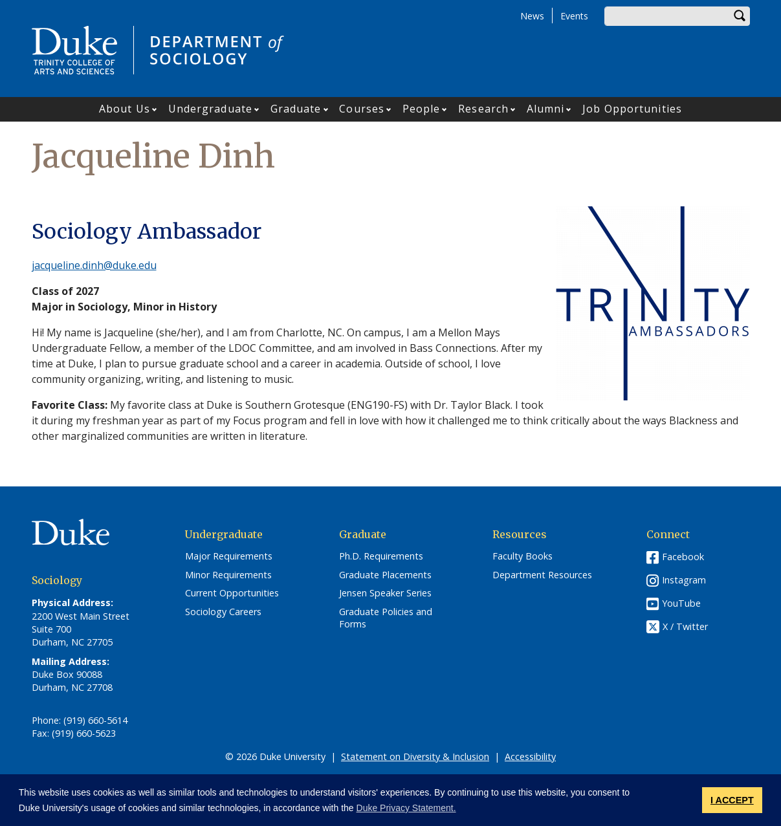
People (421, 109)
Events (574, 16)
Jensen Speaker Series (385, 593)
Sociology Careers (223, 612)
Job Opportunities (632, 109)
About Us (124, 109)
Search (740, 16)
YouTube (681, 603)
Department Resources (542, 575)
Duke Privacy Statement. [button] (406, 808)
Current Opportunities (232, 593)
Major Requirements (228, 556)
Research (483, 109)
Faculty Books (522, 556)
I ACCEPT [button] (732, 800)
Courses (361, 109)
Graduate (296, 109)
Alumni (546, 109)
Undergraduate (210, 109)
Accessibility (530, 756)
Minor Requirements (228, 575)
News (532, 16)
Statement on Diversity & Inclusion (415, 756)
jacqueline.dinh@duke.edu (94, 265)
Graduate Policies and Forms (385, 618)
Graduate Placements (385, 575)
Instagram (684, 580)
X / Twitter (685, 626)
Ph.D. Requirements (381, 556)
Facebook (683, 556)
